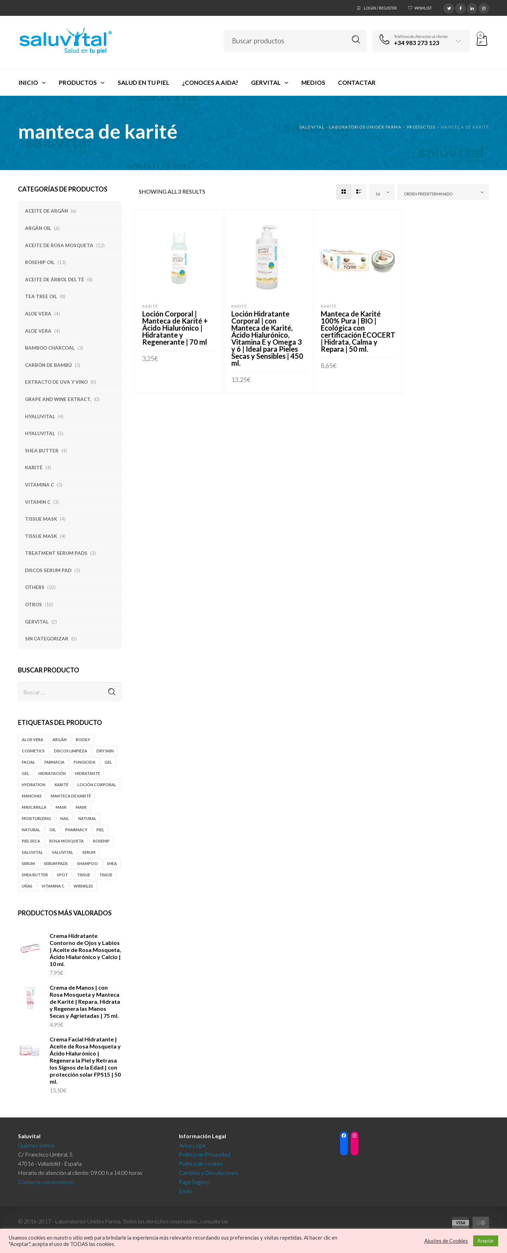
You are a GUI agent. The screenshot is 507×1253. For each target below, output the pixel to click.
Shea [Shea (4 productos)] (112, 863)
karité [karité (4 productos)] (61, 784)
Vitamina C (39, 485)
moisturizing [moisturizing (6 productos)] (36, 818)
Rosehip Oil (40, 262)
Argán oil (38, 228)
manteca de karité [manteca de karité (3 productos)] (71, 796)
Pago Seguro (194, 1181)
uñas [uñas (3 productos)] (27, 886)
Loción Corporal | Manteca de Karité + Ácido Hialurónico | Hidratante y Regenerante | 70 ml (175, 327)
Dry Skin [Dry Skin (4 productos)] (105, 750)
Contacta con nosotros (45, 1181)
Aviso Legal (192, 1145)
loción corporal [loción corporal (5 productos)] (96, 784)
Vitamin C (37, 502)
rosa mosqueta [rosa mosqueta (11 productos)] (66, 841)
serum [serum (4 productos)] (28, 863)
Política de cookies (201, 1163)
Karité (34, 467)
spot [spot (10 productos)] (62, 874)
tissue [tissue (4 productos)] (83, 874)
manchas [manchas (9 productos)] (32, 796)
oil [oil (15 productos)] (52, 829)
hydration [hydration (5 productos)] (33, 784)
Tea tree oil (41, 296)
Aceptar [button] (485, 1240)
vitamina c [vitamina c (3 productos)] (53, 886)
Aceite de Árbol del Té (54, 279)
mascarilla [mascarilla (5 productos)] (34, 807)
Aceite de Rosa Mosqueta (59, 245)
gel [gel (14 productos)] (108, 762)
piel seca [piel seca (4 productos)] (31, 841)
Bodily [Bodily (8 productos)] (83, 739)
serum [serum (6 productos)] (88, 852)
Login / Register (380, 8)
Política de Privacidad (204, 1154)
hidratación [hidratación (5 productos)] (52, 773)
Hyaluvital (40, 416)
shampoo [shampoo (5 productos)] (87, 863)
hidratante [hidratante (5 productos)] (87, 773)
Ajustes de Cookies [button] (446, 1241)
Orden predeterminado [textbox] (428, 194)
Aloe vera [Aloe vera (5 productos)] (32, 739)
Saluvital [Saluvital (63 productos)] (32, 852)
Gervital (37, 622)
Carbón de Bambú (48, 365)
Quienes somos (36, 1145)
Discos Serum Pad (48, 570)
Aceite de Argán (46, 211)
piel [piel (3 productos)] (100, 829)
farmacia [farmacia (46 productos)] (54, 762)
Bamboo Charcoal (50, 348)
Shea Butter (41, 450)
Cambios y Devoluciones (208, 1172)
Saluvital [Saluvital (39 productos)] (62, 852)
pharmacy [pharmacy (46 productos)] (76, 829)
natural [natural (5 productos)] (87, 818)
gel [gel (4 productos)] (25, 773)
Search (356, 39)
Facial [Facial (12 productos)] (28, 762)
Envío (185, 1191)
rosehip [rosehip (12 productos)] (101, 841)
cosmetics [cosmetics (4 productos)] (33, 750)
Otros (33, 604)
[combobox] (382, 192)
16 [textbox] (378, 194)
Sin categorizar (46, 638)
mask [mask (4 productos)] (61, 807)
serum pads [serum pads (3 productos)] (56, 863)
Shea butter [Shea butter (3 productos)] (35, 874)
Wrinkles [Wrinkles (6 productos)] (83, 886)
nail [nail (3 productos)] (64, 818)
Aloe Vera (38, 314)
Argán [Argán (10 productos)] (59, 739)
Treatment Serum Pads (56, 553)
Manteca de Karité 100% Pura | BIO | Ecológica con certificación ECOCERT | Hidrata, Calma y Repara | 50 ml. (358, 331)
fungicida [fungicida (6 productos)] (84, 762)
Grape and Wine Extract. (58, 399)
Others (34, 587)
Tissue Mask (41, 519)
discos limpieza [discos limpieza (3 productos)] (70, 750)
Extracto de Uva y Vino (56, 382)
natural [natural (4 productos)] (31, 829)
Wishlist (423, 8)
